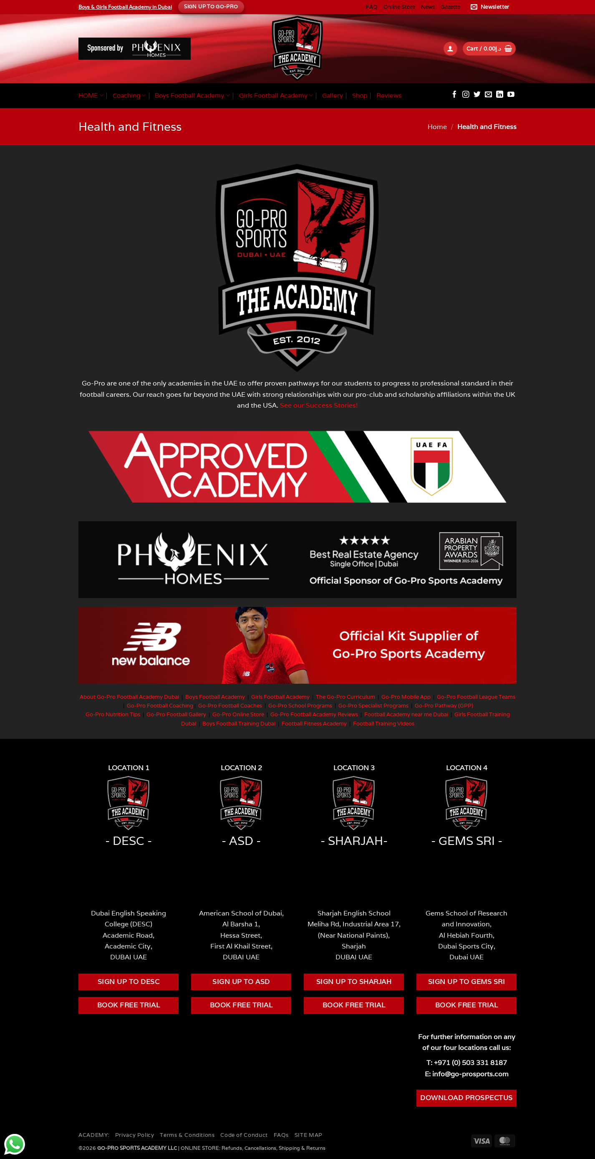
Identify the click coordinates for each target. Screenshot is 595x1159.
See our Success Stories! (319, 405)
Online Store (399, 6)
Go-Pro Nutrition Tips (113, 714)
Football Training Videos (383, 723)
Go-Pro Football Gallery (176, 714)
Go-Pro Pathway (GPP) (444, 705)
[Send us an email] (488, 95)
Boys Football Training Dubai (238, 723)
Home (437, 126)
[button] (491, 7)
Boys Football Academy (192, 95)
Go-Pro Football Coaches (230, 705)
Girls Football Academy (276, 95)
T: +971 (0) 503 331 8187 (466, 1062)
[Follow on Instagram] (465, 95)
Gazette (450, 6)
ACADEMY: (93, 1135)
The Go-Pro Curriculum (345, 696)
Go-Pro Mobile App (406, 696)
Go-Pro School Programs (300, 705)
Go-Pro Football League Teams (476, 696)
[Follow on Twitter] (477, 95)
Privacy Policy (134, 1135)
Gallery (332, 95)
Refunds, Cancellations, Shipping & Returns (273, 1148)
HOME (90, 95)
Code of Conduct (243, 1135)
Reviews (388, 95)
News (428, 6)
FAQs (281, 1135)
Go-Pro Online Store (238, 714)
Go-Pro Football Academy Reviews (314, 714)
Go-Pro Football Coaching (160, 705)
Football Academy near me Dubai (406, 714)
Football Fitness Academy (314, 723)
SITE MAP (309, 1135)
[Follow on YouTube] (510, 95)
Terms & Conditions (187, 1135)
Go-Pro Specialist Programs (373, 705)
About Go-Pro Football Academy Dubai (129, 696)
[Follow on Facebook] (454, 95)
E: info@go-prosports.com (467, 1073)
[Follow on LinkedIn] (499, 95)
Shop (359, 95)
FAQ (372, 6)
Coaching (129, 95)
